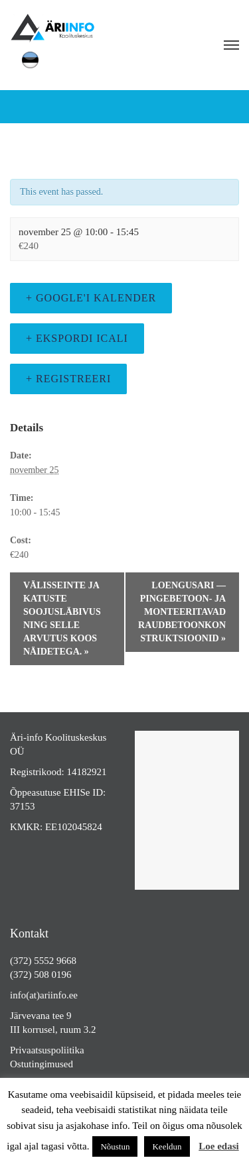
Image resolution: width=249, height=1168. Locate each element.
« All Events (34, 165)
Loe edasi (218, 1146)
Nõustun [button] (114, 1146)
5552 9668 (55, 960)
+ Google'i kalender (91, 297)
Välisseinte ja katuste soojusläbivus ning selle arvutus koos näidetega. (62, 618)
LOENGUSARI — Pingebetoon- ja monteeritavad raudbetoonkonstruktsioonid (182, 611)
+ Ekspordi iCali (77, 338)
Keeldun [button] (166, 1146)
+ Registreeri (68, 378)
